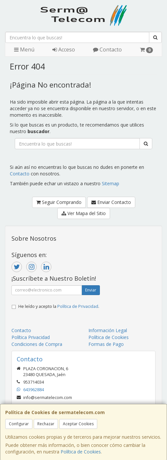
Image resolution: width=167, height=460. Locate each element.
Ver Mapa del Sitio (84, 213)
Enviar (90, 290)
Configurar (19, 424)
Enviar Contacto (111, 202)
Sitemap (110, 183)
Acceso (63, 49)
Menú (24, 49)
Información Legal (107, 330)
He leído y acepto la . (58, 306)
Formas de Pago (106, 344)
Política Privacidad (30, 337)
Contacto (107, 49)
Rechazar (45, 424)
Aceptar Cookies (78, 424)
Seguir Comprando (59, 202)
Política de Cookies (81, 452)
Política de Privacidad (77, 306)
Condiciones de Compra (36, 344)
